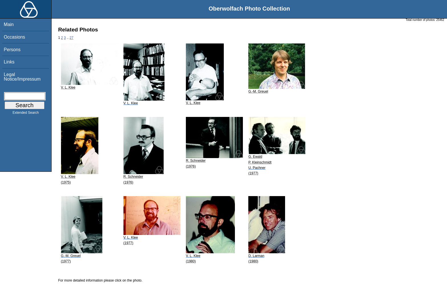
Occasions (14, 37)
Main (9, 24)
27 (71, 38)
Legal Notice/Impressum (22, 76)
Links (9, 61)
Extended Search (26, 113)
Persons (12, 49)
